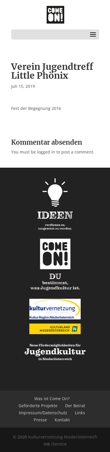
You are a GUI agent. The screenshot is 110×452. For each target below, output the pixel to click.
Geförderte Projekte (37, 405)
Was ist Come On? (52, 398)
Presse (40, 420)
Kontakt (62, 420)
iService (59, 444)
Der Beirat (75, 405)
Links (80, 412)
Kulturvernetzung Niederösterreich (62, 437)
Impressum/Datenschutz (43, 412)
